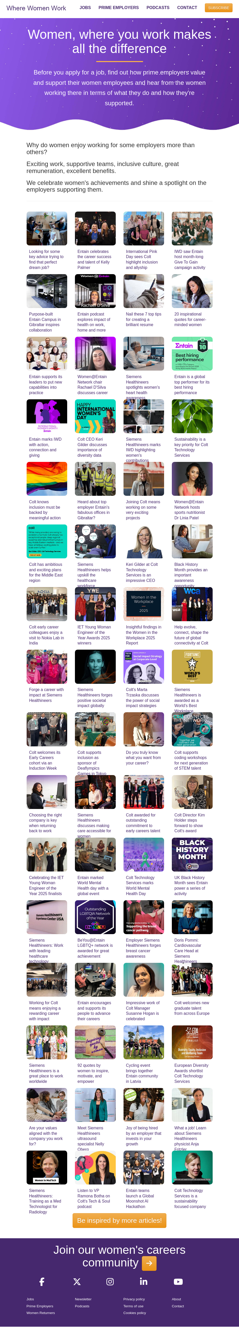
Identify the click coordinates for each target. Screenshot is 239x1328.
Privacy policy (134, 1299)
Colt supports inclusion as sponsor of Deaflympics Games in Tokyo (92, 763)
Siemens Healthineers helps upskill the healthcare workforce (94, 575)
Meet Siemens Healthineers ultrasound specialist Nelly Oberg (91, 1138)
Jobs (30, 1299)
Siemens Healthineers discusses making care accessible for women (94, 825)
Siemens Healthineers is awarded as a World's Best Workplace (187, 700)
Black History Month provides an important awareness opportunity (190, 575)
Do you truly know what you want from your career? (143, 757)
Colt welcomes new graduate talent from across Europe (192, 1008)
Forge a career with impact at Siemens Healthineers (46, 694)
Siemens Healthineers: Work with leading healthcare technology (46, 951)
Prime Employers (40, 1306)
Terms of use (134, 1306)
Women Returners (41, 1313)
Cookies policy (135, 1313)
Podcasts (82, 1306)
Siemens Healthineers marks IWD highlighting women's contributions (143, 450)
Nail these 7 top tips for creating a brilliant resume (143, 319)
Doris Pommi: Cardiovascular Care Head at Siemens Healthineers (187, 951)
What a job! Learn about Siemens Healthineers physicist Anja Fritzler (190, 1138)
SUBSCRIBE (218, 8)
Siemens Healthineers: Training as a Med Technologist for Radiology (45, 1201)
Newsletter (83, 1299)
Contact (178, 1306)
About (176, 1299)
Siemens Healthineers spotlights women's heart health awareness (143, 387)
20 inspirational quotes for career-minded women (190, 319)
